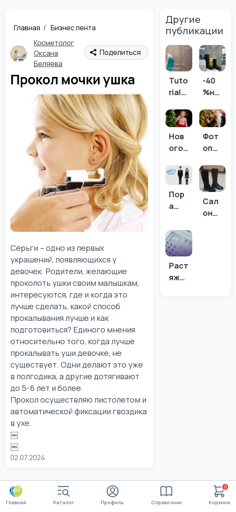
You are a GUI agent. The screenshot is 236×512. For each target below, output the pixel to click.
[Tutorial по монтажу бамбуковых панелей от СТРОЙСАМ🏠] (178, 74)
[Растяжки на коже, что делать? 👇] (178, 259)
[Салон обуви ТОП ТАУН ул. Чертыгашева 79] (212, 194)
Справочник (166, 495)
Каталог (63, 495)
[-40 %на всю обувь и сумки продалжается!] (212, 74)
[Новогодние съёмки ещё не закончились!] (178, 133)
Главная (27, 27)
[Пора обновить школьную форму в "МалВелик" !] (178, 190)
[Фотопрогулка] (212, 133)
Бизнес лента (73, 27)
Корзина (219, 495)
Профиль (112, 495)
